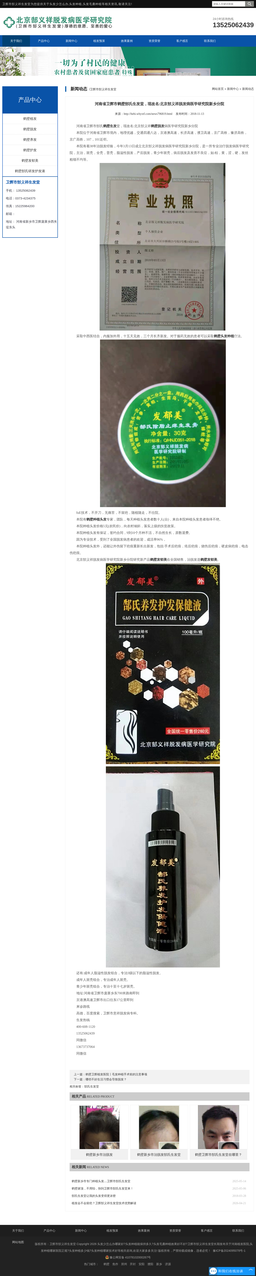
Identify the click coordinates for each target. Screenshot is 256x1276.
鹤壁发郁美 (30, 160)
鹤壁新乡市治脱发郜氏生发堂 (159, 1154)
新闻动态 (248, 88)
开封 (133, 1264)
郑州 (124, 1264)
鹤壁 (106, 1264)
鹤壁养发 (30, 139)
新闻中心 (233, 88)
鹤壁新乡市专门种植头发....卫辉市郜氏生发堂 (101, 1181)
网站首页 (218, 88)
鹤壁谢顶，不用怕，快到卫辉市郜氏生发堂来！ (102, 1188)
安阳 (141, 1264)
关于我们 (18, 1230)
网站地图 (18, 1242)
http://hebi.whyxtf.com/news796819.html (148, 113)
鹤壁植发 (30, 118)
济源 (168, 1264)
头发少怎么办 (58, 4)
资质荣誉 (175, 1230)
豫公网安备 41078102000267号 (128, 1257)
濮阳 (150, 1264)
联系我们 (238, 1230)
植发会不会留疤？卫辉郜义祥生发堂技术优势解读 (104, 1203)
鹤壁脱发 (30, 129)
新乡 (159, 1264)
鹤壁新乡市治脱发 (99, 1154)
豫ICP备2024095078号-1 (229, 1250)
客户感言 (207, 1230)
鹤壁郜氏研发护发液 (30, 171)
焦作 (115, 1264)
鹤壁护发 (30, 150)
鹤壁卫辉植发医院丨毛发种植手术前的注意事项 (116, 1074)
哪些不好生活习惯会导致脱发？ (106, 1079)
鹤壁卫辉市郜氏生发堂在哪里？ (218, 1154)
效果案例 (144, 1230)
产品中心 (49, 1230)
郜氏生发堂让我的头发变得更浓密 (94, 1195)
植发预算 (112, 1230)
